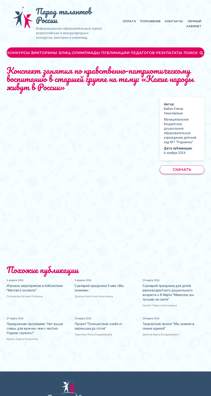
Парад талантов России (63, 15)
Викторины (44, 53)
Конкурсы (18, 53)
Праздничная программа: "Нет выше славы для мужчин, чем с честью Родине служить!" (35, 328)
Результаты (169, 53)
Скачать (182, 169)
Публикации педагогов (128, 53)
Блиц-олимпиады (79, 53)
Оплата (129, 21)
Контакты (174, 21)
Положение (150, 21)
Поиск (194, 53)
